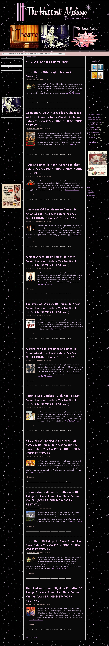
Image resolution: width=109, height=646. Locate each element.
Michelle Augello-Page (93, 132)
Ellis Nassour (90, 135)
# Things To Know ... (32, 154)
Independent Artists (47, 53)
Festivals (29, 102)
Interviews (12, 53)
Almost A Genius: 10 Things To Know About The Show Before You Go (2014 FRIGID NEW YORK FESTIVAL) (51, 261)
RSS (98, 114)
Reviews (59, 102)
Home (4, 53)
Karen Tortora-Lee (33, 79)
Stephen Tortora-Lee (92, 122)
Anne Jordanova (91, 124)
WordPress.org (91, 195)
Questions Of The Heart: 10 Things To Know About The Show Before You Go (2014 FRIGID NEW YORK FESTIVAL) (52, 214)
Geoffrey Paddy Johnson (93, 117)
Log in (88, 187)
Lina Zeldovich (91, 130)
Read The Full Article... (72, 93)
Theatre (20, 53)
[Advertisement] (11, 81)
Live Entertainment (31, 53)
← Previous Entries (32, 637)
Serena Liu (90, 142)
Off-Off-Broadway (50, 102)
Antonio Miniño (91, 119)
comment (30, 98)
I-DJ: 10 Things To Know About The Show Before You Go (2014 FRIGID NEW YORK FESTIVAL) (54, 169)
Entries (90, 190)
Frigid (34, 102)
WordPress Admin (104, 644)
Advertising (60, 53)
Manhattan (40, 102)
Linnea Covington (91, 140)
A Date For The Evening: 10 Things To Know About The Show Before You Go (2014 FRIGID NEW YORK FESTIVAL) (52, 353)
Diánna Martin (90, 127)
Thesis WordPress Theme (94, 642)
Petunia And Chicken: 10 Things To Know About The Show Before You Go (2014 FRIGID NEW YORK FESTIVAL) (53, 400)
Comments (91, 192)
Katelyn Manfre (91, 137)
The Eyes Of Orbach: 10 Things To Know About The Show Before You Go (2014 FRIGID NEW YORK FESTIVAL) (53, 308)
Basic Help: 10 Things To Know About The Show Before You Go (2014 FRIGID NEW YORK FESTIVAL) (54, 545)
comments (30, 150)
